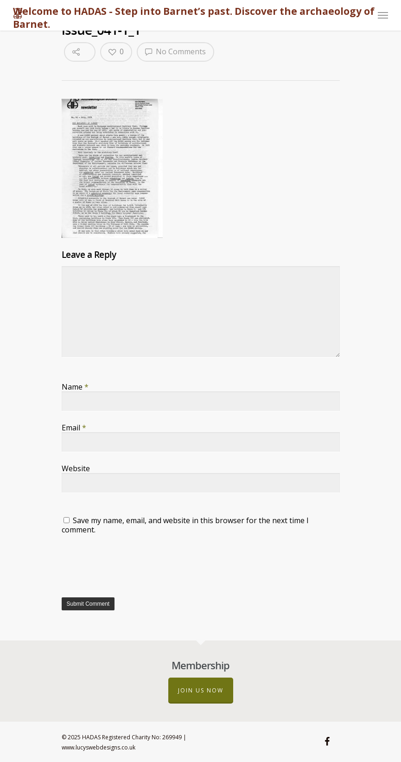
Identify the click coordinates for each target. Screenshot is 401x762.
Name (75, 387)
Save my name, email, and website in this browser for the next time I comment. (185, 525)
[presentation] (132, 565)
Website (76, 468)
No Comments (175, 51)
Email (74, 428)
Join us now (200, 690)
